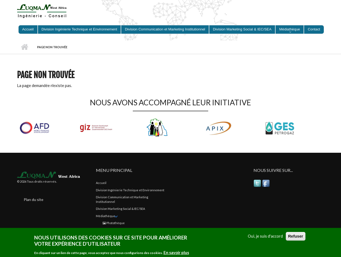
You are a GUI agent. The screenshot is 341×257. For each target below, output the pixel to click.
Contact (314, 29)
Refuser (295, 236)
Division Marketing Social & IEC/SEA (242, 29)
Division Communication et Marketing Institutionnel (165, 29)
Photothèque (114, 223)
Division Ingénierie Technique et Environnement (79, 29)
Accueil (28, 29)
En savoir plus (176, 252)
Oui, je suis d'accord (265, 236)
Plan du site (33, 199)
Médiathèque (289, 29)
